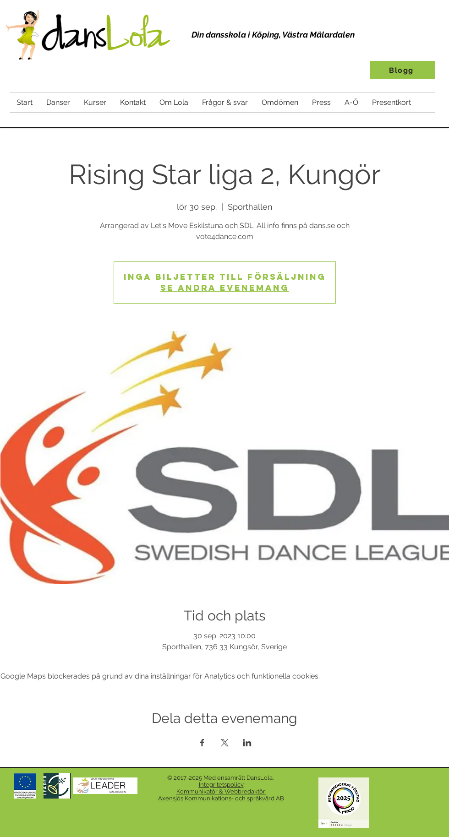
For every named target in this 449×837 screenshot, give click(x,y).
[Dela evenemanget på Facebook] (202, 742)
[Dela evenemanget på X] (224, 742)
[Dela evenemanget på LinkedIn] (247, 742)
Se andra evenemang (224, 288)
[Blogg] (402, 70)
